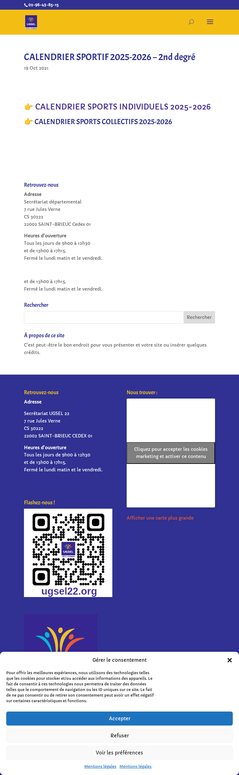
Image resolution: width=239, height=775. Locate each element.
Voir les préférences (119, 753)
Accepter (119, 718)
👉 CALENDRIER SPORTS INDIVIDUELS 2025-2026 (117, 107)
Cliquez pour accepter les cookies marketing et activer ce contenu (171, 452)
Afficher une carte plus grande (160, 518)
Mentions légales (100, 766)
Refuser (119, 736)
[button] (230, 660)
